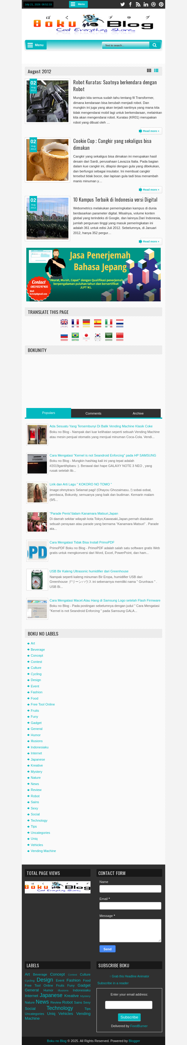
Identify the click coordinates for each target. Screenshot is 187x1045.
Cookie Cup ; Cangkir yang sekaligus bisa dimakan (112, 144)
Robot (35, 796)
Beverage (38, 649)
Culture (36, 667)
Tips (34, 826)
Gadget (36, 723)
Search (155, 45)
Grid (149, 70)
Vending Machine (43, 851)
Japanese (38, 759)
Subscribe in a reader (113, 983)
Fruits (35, 710)
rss (138, 4)
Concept (37, 655)
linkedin (146, 4)
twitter (122, 4)
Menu (81, 4)
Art (33, 643)
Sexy (34, 808)
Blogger (134, 1041)
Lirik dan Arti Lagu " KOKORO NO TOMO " (81, 484)
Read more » (151, 131)
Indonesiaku (39, 747)
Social (35, 814)
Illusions (37, 741)
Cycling (36, 674)
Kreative (37, 765)
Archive (138, 413)
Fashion (36, 692)
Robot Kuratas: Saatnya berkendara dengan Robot (115, 85)
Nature (36, 777)
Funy (34, 716)
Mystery (36, 771)
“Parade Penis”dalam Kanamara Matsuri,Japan (84, 513)
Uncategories (40, 832)
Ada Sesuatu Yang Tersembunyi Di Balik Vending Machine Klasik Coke (101, 426)
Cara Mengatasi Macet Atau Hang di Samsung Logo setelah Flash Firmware (105, 600)
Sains (35, 802)
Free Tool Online (43, 704)
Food (34, 698)
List (156, 70)
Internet (36, 753)
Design (36, 680)
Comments (93, 413)
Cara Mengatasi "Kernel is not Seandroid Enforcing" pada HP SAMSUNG (103, 455)
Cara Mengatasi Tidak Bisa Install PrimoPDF (82, 542)
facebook (130, 4)
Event (35, 686)
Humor (36, 735)
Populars (48, 413)
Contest (36, 662)
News (35, 784)
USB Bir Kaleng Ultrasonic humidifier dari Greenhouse (89, 571)
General (36, 729)
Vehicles (37, 845)
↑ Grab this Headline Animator (129, 976)
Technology (39, 820)
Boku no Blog (56, 1041)
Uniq (34, 838)
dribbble (153, 4)
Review (36, 790)
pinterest (161, 4)
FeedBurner (139, 1026)
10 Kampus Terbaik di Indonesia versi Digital (115, 199)
